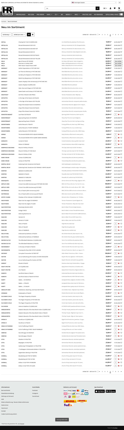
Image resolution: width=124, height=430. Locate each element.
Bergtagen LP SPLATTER (25, 342)
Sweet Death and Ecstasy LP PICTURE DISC (30, 91)
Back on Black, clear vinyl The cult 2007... (71, 220)
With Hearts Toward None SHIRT (28, 65)
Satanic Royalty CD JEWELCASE (27, 85)
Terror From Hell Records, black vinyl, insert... (73, 243)
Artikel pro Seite (18, 34)
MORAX (3, 134)
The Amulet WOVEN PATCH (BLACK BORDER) (31, 134)
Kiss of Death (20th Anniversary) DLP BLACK (31, 194)
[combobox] (93, 2)
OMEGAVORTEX (5, 309)
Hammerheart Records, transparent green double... (74, 111)
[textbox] (93, 3)
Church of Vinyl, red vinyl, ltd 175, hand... (71, 359)
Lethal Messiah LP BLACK (26, 124)
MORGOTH (4, 141)
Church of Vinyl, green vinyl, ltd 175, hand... (72, 356)
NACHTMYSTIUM (6, 207)
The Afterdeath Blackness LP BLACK (28, 243)
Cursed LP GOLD (23, 141)
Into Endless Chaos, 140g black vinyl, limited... (73, 289)
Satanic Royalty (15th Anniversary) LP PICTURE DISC (33, 81)
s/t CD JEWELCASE (23, 266)
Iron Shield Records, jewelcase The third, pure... (73, 42)
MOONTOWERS (5, 124)
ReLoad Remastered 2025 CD (27, 52)
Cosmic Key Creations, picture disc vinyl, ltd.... (73, 299)
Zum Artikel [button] (118, 61)
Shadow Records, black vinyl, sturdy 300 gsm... (73, 293)
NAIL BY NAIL (5, 233)
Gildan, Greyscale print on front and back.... (72, 65)
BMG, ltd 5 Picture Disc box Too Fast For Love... (73, 184)
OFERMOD (4, 293)
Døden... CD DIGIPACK (25, 280)
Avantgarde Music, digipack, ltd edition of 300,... (73, 280)
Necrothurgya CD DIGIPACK (26, 333)
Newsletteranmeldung (7, 393)
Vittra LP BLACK (23, 223)
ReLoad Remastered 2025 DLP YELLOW (29, 58)
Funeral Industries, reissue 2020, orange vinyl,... (73, 144)
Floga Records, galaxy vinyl (68, 227)
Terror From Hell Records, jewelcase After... (72, 240)
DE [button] (104, 8)
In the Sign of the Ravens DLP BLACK (29, 98)
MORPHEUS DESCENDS (7, 147)
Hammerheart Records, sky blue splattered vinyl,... (74, 346)
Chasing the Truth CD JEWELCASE (28, 42)
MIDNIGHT (4, 68)
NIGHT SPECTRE (5, 266)
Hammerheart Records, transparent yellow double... (74, 101)
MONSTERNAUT (5, 118)
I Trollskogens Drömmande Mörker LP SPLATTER (32, 349)
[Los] (70, 8)
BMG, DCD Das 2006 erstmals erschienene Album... (74, 190)
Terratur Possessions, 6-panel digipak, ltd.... (72, 200)
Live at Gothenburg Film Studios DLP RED (30, 260)
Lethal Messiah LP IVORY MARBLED (28, 128)
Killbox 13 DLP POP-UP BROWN (27, 362)
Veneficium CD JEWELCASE (26, 319)
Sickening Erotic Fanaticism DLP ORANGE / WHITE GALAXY (35, 167)
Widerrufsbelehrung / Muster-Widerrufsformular (15, 402)
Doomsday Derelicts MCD (26, 207)
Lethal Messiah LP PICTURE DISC (28, 131)
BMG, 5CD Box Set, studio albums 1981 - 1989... (73, 187)
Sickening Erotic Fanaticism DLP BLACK (29, 164)
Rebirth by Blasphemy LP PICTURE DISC (30, 78)
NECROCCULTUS (6, 240)
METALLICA (4, 45)
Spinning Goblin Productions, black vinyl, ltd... (73, 114)
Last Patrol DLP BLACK (25, 114)
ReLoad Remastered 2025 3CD (27, 45)
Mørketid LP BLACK (24, 174)
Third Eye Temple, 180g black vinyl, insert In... (73, 313)
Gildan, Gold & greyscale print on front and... (72, 63)
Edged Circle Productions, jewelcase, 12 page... (73, 319)
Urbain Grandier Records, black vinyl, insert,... (73, 246)
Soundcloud (35, 396)
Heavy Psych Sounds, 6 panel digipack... (71, 118)
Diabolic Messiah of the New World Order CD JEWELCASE (34, 309)
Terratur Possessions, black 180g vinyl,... (71, 94)
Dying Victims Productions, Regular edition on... (73, 270)
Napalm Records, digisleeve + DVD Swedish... (72, 256)
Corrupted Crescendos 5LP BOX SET (29, 253)
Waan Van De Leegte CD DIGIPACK (28, 200)
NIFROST (3, 263)
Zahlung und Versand (7, 396)
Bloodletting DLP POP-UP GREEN (28, 356)
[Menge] (115, 114)
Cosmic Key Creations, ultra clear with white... (73, 303)
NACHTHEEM (5, 200)
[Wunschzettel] (115, 8)
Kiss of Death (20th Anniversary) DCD (29, 190)
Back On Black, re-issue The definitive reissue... (73, 210)
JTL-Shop (115, 428)
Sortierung (6, 34)
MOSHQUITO (5, 180)
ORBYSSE (3, 333)
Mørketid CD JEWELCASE (25, 171)
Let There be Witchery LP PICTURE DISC (29, 71)
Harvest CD (22, 217)
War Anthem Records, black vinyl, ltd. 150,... (72, 233)
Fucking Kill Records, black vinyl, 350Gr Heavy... (73, 326)
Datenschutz (4, 405)
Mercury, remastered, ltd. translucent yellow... (73, 58)
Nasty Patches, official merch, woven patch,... (73, 134)
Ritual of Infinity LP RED (25, 154)
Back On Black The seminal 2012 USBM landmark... (74, 213)
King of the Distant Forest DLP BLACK (29, 108)
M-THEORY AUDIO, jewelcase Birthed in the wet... (74, 306)
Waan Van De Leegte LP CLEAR (27, 204)
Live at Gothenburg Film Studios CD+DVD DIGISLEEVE (33, 256)
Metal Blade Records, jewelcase (69, 84)
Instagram (35, 393)
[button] (110, 8)
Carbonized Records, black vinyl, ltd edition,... (73, 273)
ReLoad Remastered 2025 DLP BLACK (29, 55)
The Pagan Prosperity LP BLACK (27, 296)
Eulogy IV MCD (23, 210)
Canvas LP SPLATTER (24, 161)
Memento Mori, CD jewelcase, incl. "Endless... (73, 197)
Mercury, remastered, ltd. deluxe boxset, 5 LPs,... (73, 48)
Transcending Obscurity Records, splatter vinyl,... (73, 161)
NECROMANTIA (5, 250)
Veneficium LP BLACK (24, 323)
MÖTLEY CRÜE (5, 184)
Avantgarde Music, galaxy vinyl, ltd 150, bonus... (73, 286)
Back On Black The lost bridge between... (72, 207)
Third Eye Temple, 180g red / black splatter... (72, 316)
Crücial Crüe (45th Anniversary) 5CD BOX (30, 187)
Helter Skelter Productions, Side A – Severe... (72, 253)
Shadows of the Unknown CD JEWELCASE (30, 197)
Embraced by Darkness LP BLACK (28, 233)
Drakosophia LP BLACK (25, 293)
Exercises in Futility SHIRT (26, 63)
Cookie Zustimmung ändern (9, 414)
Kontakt (3, 411)
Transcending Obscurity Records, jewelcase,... (73, 157)
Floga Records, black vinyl (68, 223)
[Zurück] (99, 34)
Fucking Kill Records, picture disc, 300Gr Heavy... (73, 131)
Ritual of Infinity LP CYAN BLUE (27, 151)
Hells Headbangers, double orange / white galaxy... (74, 167)
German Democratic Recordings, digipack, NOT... (73, 180)
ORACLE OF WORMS (7, 326)
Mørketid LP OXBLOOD (25, 177)
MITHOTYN (4, 98)
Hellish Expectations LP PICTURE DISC (29, 68)
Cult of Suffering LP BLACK (26, 326)
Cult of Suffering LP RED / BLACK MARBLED (30, 329)
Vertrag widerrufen (62, 419)
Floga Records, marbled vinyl (69, 230)
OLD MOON (4, 306)
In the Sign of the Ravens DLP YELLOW (29, 101)
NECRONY (4, 253)
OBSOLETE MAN (5, 290)
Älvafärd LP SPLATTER (25, 339)
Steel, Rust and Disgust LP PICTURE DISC (30, 88)
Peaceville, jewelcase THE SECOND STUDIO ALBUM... (74, 170)
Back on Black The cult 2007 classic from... (72, 217)
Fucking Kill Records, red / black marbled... (72, 329)
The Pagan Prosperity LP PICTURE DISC (29, 299)
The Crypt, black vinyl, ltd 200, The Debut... (72, 147)
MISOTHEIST (4, 95)
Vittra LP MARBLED (24, 230)
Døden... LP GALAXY (24, 286)
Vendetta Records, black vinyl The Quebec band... (74, 336)
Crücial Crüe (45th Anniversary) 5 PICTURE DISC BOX (33, 184)
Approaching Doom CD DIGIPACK (28, 118)
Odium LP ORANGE (24, 144)
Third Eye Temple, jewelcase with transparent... (73, 309)
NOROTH (3, 273)
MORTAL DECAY (5, 164)
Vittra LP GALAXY (23, 227)
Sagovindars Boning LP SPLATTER (28, 352)
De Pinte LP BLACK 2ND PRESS (27, 95)
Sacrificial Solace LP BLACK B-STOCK (29, 276)
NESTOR (3, 256)
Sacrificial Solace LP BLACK (26, 273)
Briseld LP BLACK (23, 263)
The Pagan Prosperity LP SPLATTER (28, 303)
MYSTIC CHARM (5, 197)
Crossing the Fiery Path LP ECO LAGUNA (30, 250)
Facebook (35, 390)
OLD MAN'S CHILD (6, 296)
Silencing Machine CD (25, 213)
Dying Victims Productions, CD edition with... (72, 266)
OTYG (2, 339)
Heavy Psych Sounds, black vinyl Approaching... (73, 121)
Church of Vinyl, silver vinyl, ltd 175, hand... (72, 365)
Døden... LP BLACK (24, 283)
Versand (22, 423)
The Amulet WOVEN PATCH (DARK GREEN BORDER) (33, 138)
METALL (3, 42)
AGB (2, 399)
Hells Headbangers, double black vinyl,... (71, 164)
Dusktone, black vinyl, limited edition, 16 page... (73, 263)
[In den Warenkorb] (118, 114)
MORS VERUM (5, 157)
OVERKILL (4, 356)
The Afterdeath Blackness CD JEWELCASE (30, 240)
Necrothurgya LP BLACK (25, 336)
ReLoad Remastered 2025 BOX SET (28, 48)
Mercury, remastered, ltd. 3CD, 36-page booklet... (74, 45)
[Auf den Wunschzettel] (121, 42)
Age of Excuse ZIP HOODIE (26, 61)
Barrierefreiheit (5, 390)
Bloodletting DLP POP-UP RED (27, 359)
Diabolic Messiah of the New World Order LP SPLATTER (34, 316)
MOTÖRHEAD (5, 190)
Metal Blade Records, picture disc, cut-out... (72, 68)
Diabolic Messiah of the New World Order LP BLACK (33, 313)
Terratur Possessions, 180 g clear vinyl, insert (72, 203)
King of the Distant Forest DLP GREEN (29, 111)
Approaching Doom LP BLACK (27, 121)
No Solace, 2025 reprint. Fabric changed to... (72, 61)
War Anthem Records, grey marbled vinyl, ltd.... (73, 237)
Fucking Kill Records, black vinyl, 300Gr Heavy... (73, 124)
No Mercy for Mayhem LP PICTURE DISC (30, 75)
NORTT (3, 280)
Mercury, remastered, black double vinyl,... (72, 55)
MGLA (3, 61)
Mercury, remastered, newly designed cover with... (74, 52)
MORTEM (4, 171)
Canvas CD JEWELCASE (25, 157)
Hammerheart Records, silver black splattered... (73, 352)
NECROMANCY (5, 247)
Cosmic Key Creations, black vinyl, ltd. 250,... (72, 296)
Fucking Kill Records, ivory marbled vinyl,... (72, 127)
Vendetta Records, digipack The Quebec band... (73, 332)
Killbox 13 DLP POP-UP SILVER (27, 366)
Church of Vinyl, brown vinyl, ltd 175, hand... (72, 362)
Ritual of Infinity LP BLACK (26, 147)
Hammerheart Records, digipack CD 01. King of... (73, 104)
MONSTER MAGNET (6, 114)
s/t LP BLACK (22, 270)
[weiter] (121, 34)
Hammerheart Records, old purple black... (72, 342)
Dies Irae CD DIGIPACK (25, 180)
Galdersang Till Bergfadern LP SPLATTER (30, 346)
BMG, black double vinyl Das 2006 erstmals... (72, 194)
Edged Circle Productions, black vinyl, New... (72, 323)
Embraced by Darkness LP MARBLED (29, 237)
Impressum (4, 408)
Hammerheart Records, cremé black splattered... (73, 349)
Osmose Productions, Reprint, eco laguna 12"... (73, 250)
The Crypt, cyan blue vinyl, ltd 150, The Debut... (73, 151)
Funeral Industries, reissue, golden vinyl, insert (73, 141)
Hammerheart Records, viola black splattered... (73, 339)
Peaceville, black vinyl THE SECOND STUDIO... (72, 174)
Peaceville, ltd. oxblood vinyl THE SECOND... (72, 177)
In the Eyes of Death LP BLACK (27, 247)
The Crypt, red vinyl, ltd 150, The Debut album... (73, 154)
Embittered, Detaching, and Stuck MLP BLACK (31, 290)
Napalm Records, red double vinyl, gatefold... (73, 260)
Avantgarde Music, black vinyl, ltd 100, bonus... (73, 283)
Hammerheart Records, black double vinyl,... (72, 98)
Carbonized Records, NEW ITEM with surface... (73, 276)
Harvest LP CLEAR (23, 220)
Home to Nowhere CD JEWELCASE (28, 306)
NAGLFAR (4, 217)
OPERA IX (4, 319)
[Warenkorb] (120, 8)
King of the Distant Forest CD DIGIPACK (29, 104)
